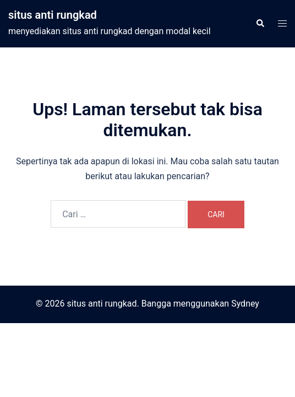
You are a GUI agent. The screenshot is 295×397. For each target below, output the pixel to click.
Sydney (245, 303)
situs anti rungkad (52, 15)
